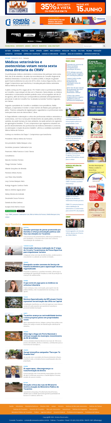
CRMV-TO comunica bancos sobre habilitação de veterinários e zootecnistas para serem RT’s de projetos (75, 207)
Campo (45, 51)
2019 (16, 58)
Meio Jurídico (55, 51)
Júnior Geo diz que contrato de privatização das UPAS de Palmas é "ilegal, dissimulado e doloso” (75, 90)
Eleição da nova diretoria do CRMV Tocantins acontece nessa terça (75, 181)
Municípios (43, 46)
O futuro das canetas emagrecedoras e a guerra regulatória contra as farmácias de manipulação (75, 98)
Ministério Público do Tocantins (22, 412)
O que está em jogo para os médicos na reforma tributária (41, 284)
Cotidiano (18, 54)
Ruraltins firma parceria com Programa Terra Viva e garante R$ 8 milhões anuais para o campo (75, 156)
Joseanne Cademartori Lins (21, 214)
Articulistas (19, 406)
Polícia (36, 412)
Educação (97, 51)
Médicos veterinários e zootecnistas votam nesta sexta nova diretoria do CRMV (31, 66)
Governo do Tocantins (37, 409)
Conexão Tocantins (16, 420)
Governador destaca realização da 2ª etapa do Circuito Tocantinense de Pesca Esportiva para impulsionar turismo (43, 250)
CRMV (10, 214)
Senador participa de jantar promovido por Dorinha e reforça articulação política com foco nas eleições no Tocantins (42, 231)
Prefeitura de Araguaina (75, 412)
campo (7, 217)
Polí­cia (73, 51)
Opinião (39, 51)
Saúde (32, 51)
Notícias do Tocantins (20, 409)
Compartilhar (10, 211)
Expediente (20, 46)
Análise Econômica (75, 54)
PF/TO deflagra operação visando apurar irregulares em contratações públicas (75, 73)
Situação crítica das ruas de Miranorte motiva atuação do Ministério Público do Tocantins (41, 387)
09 (14, 58)
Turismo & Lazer (28, 246)
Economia (16, 51)
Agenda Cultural (46, 412)
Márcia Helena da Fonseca (38, 214)
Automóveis (66, 409)
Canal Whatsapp (54, 46)
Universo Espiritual (92, 54)
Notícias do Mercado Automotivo (76, 406)
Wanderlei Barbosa (31, 406)
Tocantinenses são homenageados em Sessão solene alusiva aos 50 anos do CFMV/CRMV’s (75, 232)
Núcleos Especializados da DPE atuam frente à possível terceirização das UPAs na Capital (43, 300)
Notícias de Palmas (95, 406)
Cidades (63, 54)
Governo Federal (59, 412)
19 (12, 58)
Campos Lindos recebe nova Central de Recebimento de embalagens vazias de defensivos (74, 82)
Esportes (9, 54)
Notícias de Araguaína (80, 409)
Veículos (65, 51)
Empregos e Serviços (32, 54)
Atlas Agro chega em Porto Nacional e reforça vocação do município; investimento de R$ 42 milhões (43, 336)
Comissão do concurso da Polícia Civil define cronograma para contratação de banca (75, 67)
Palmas (89, 51)
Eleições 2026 (44, 406)
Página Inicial (10, 46)
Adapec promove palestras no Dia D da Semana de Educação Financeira (74, 138)
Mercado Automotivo (53, 409)
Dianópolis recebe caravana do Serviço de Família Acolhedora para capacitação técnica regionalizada (43, 266)
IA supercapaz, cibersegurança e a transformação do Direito (38, 369)
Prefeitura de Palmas (92, 412)
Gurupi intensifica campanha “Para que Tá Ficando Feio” (42, 353)
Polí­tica (25, 51)
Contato (35, 46)
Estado (8, 51)
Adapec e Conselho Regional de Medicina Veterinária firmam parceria (74, 198)
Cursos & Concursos (50, 54)
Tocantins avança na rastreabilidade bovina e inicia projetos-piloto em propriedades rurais (43, 317)
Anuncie (28, 46)
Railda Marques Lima (53, 214)
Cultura (81, 51)
